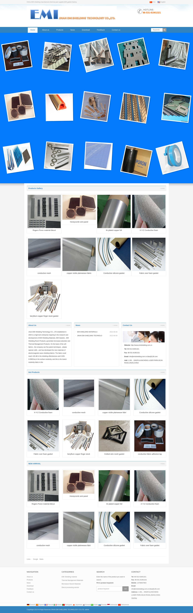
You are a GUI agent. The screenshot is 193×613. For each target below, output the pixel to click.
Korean (86, 605)
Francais (49, 605)
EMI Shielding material (69, 577)
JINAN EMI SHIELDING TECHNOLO (89, 336)
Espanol (40, 605)
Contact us (116, 30)
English (161, 2)
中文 (153, 2)
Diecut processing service (70, 587)
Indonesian (112, 605)
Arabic (94, 605)
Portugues (67, 605)
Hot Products (34, 372)
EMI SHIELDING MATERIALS (87, 332)
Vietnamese (123, 605)
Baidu (41, 559)
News (72, 30)
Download (86, 30)
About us (45, 30)
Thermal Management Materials (72, 580)
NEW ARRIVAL (34, 464)
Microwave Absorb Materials (71, 584)
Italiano (58, 605)
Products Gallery (35, 188)
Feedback (101, 30)
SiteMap (134, 598)
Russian (102, 605)
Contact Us (127, 325)
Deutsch (31, 605)
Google (35, 559)
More (162, 188)
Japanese (77, 605)
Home (32, 30)
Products (59, 30)
